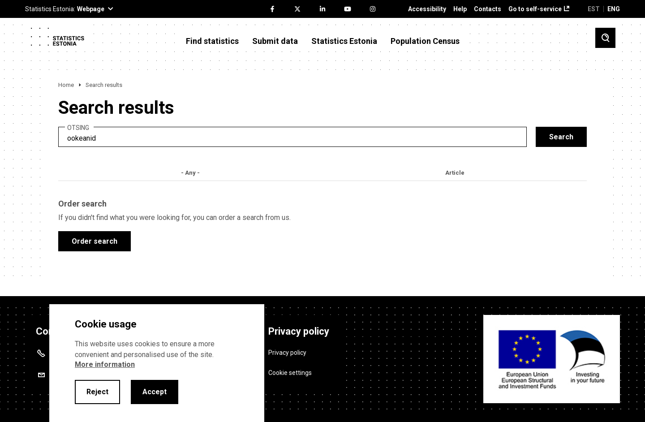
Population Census (425, 41)
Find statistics (212, 41)
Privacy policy (287, 352)
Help (460, 9)
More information (105, 364)
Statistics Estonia (344, 41)
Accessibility (427, 9)
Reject (97, 392)
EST (594, 9)
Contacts (487, 9)
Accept (154, 392)
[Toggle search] (605, 37)
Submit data (275, 41)
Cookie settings (290, 372)
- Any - (190, 172)
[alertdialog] (156, 363)
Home (66, 85)
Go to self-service (535, 9)
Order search (94, 241)
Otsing (78, 128)
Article (454, 172)
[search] (292, 137)
